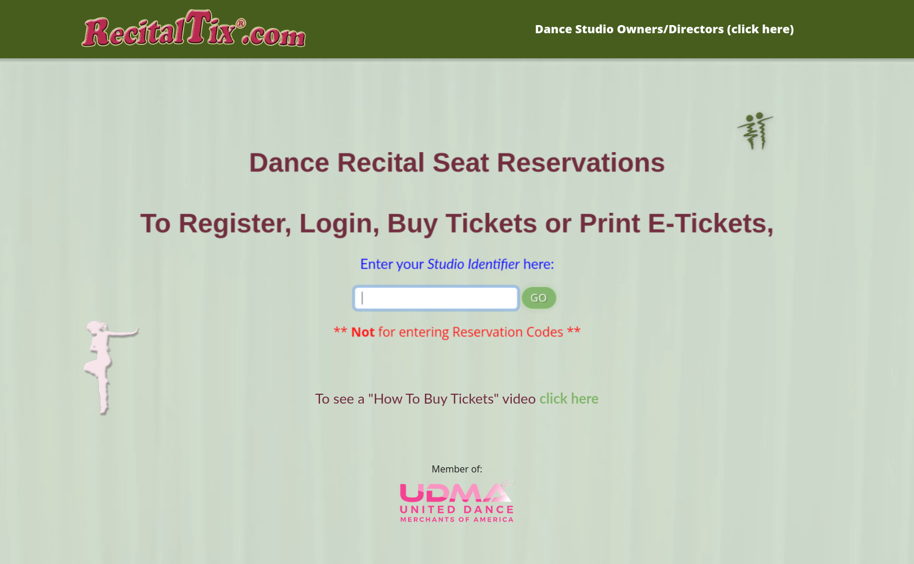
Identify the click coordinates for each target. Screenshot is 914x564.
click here (569, 398)
